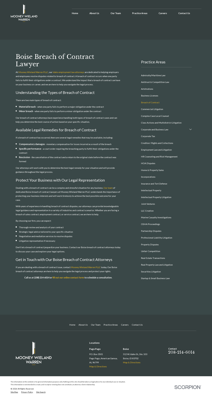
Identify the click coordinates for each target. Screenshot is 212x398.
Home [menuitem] (75, 13)
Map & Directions (98, 366)
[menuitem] (166, 75)
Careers (125, 324)
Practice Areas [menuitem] (139, 13)
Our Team (95, 324)
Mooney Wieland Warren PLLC (33, 72)
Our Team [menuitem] (116, 13)
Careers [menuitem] (163, 13)
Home (72, 324)
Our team (108, 187)
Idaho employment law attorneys (68, 72)
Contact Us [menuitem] (184, 13)
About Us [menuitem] (94, 13)
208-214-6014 (181, 352)
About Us (83, 324)
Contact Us (137, 324)
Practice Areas (111, 324)
